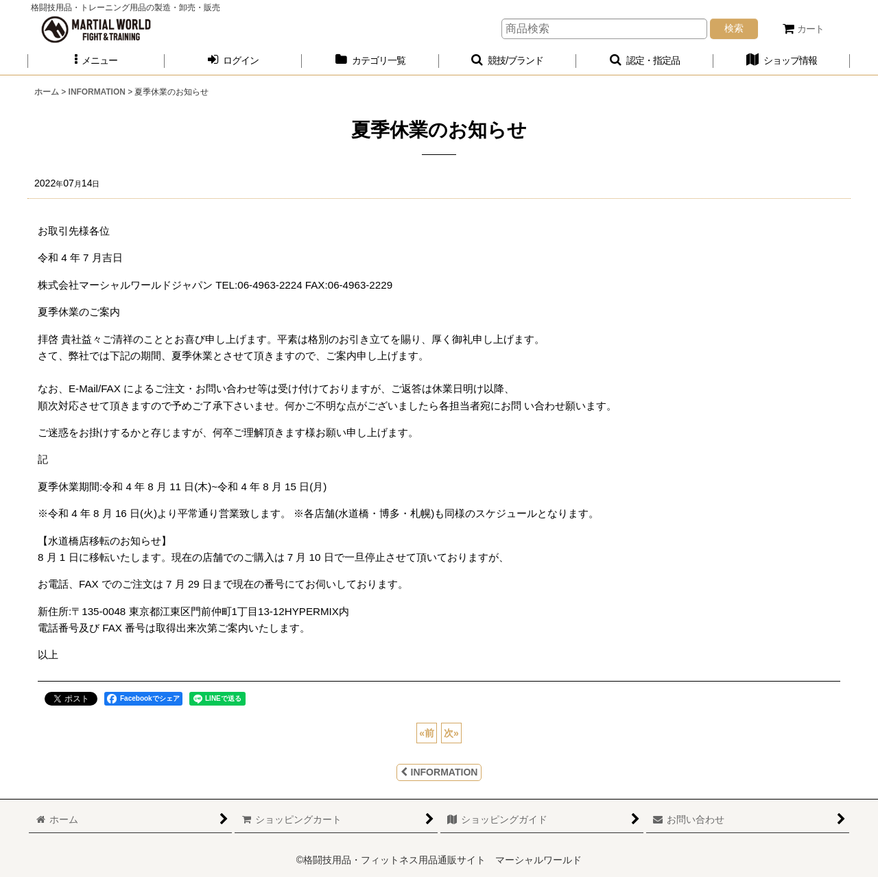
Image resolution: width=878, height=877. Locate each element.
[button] (96, 61)
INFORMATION (439, 772)
